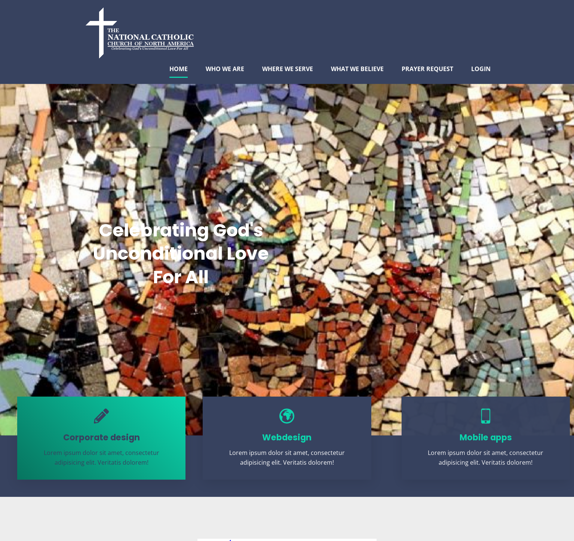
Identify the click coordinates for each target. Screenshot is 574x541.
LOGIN (481, 69)
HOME (178, 69)
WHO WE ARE (225, 69)
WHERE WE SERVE (287, 69)
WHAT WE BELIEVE (357, 69)
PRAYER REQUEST (427, 69)
